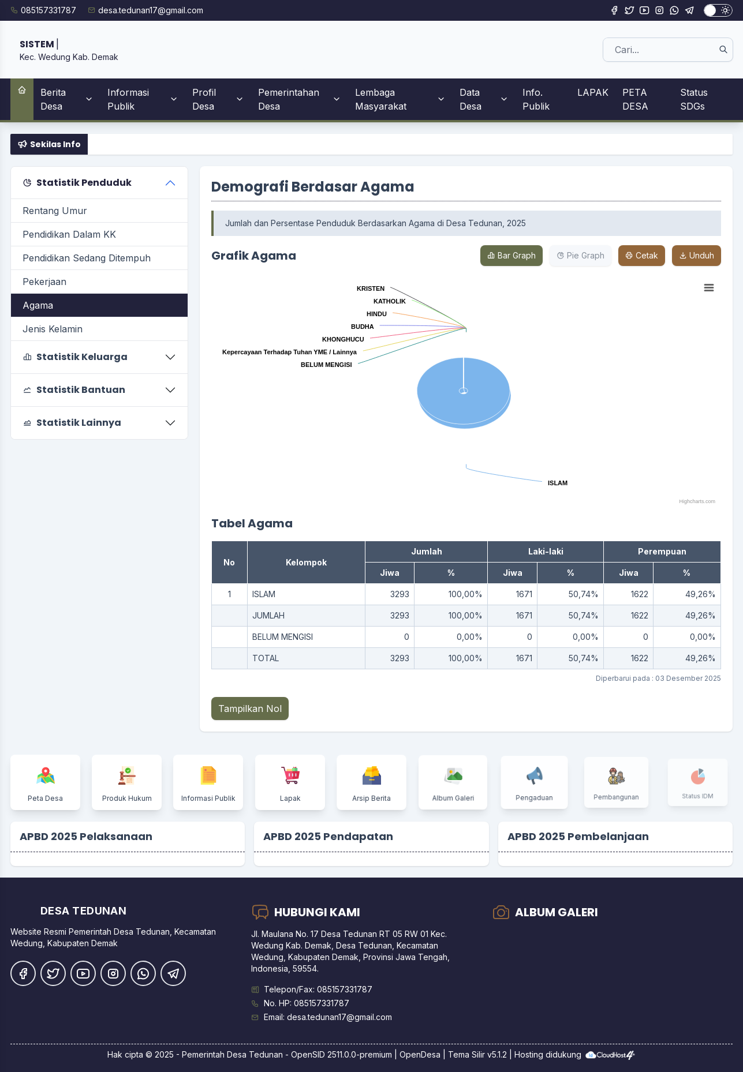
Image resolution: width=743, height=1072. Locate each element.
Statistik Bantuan (74, 389)
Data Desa (484, 99)
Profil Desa (218, 99)
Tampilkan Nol (250, 708)
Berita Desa (67, 99)
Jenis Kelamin (53, 329)
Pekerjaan (44, 281)
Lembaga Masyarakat (400, 99)
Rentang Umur (55, 210)
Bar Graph (511, 255)
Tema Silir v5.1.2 (477, 1054)
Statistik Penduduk (77, 182)
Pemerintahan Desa (300, 99)
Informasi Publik (143, 99)
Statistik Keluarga (75, 356)
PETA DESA (635, 99)
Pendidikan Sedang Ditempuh (87, 258)
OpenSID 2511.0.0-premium (341, 1054)
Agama (38, 305)
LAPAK (592, 92)
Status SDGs (694, 99)
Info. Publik (536, 99)
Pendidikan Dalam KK (69, 234)
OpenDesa (419, 1054)
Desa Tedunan (255, 1054)
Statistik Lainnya (72, 422)
